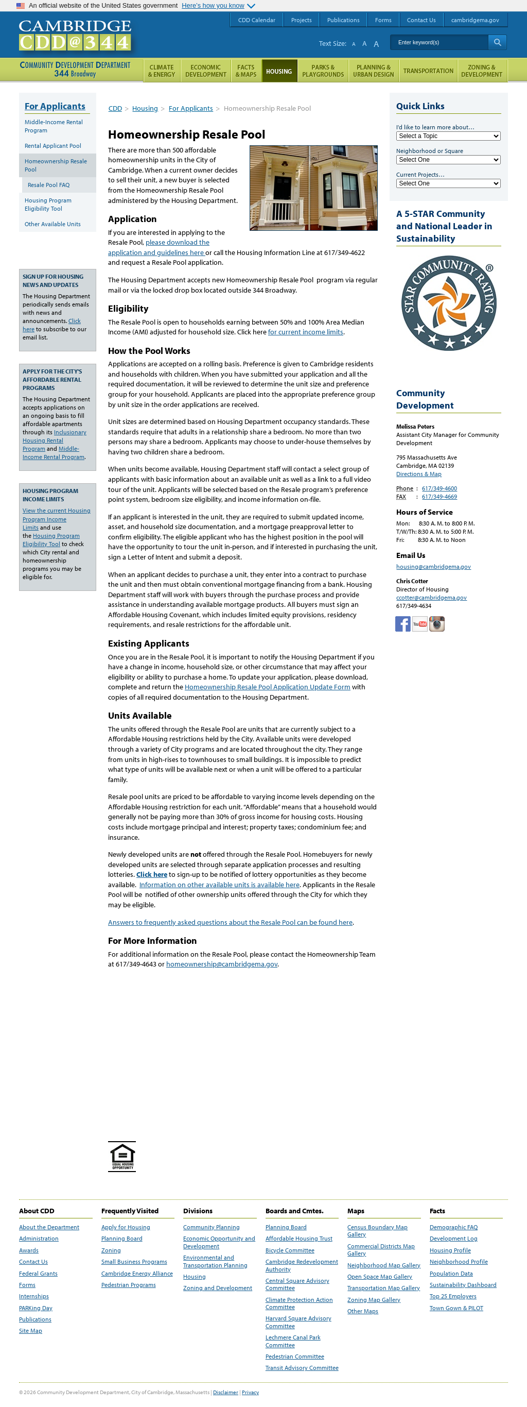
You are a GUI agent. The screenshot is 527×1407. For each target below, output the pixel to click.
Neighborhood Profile (459, 1261)
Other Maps (362, 1311)
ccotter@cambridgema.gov (431, 597)
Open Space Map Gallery (379, 1276)
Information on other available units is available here (219, 884)
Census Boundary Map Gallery (377, 1231)
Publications (35, 1319)
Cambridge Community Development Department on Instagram (437, 624)
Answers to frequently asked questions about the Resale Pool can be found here (230, 922)
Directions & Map (419, 474)
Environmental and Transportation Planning (215, 1261)
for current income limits (305, 331)
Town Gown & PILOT (456, 1308)
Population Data (451, 1273)
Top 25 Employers (453, 1296)
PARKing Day (35, 1308)
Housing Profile (450, 1250)
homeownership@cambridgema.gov (221, 964)
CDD (115, 108)
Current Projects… (420, 174)
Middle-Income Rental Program (54, 126)
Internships (34, 1296)
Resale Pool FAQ (48, 185)
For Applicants (191, 108)
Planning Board (122, 1238)
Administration (39, 1238)
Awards (29, 1250)
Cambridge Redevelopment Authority (302, 1265)
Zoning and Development (217, 1288)
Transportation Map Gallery (383, 1288)
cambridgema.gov (475, 20)
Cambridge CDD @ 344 (79, 45)
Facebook (403, 624)
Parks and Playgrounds (322, 70)
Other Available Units (53, 224)
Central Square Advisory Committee (297, 1284)
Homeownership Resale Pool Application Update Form (267, 686)
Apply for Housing (125, 1227)
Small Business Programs (134, 1261)
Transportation (428, 70)
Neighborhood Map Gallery (383, 1265)
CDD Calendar (256, 20)
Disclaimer (225, 1392)
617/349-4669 (439, 496)
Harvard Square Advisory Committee (298, 1322)
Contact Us (33, 1261)
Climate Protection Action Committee (299, 1303)
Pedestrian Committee (295, 1356)
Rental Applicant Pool (53, 145)
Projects (301, 20)
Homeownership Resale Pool (56, 165)
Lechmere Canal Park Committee (293, 1341)
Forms (27, 1285)
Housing (145, 108)
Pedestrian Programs (128, 1285)
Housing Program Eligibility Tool (48, 204)
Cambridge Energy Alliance (137, 1273)
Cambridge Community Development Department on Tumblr (420, 624)
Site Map (30, 1330)
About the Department (49, 1227)
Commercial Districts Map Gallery (381, 1250)
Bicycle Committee (290, 1250)
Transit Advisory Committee (302, 1367)
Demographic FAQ (454, 1227)
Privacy (250, 1392)
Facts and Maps (246, 70)
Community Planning (211, 1227)
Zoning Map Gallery (373, 1299)
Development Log (454, 1238)
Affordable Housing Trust (299, 1238)
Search (497, 42)
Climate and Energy (162, 70)
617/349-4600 (439, 488)
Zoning (111, 1250)
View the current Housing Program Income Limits (57, 518)
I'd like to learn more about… (435, 127)
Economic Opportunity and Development (219, 1242)
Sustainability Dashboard (463, 1285)
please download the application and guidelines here (158, 247)
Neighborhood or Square (429, 151)
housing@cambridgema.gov (433, 566)
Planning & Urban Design (373, 70)
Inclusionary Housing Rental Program (54, 440)
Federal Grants (38, 1273)
